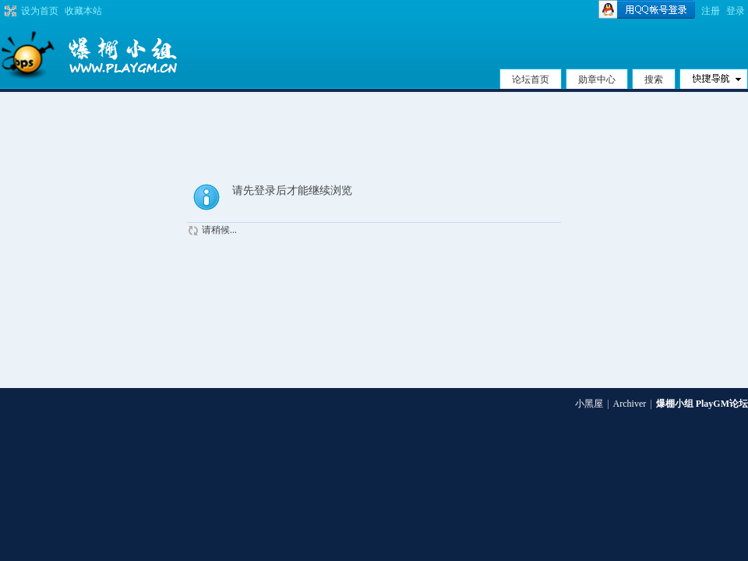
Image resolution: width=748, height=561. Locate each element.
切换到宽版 (9, 11)
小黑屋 (589, 403)
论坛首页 (530, 79)
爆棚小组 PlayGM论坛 (702, 403)
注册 (710, 10)
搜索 (653, 79)
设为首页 (39, 10)
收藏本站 (83, 10)
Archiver (630, 403)
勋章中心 (597, 79)
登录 (735, 10)
